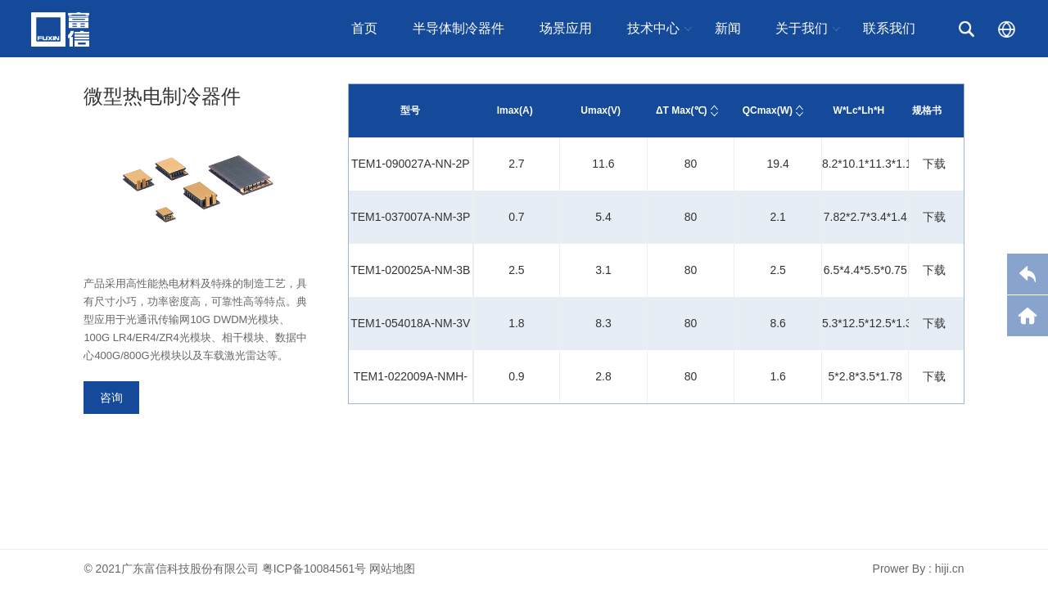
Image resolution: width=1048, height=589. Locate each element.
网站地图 (392, 568)
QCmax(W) (768, 110)
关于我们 (801, 28)
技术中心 (653, 28)
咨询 (111, 397)
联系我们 (889, 28)
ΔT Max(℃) (681, 110)
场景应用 (566, 28)
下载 (934, 163)
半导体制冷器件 (458, 28)
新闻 (728, 28)
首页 (364, 28)
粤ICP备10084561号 (314, 568)
